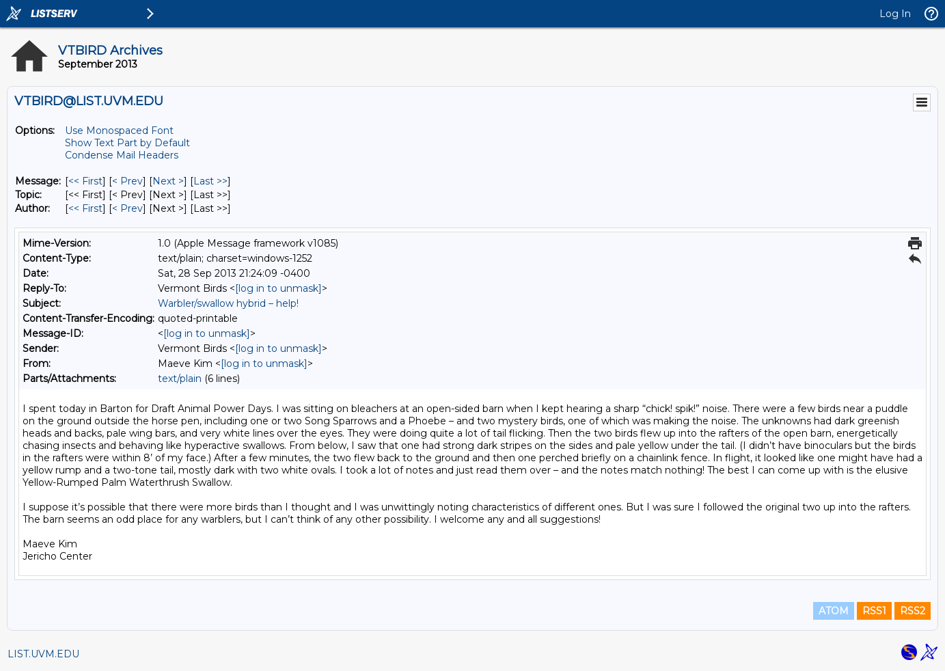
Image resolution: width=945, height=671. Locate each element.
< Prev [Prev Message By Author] (127, 208)
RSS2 (912, 611)
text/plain (180, 378)
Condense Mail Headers (121, 155)
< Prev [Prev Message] (127, 181)
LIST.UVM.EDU (43, 654)
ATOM (834, 611)
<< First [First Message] (85, 181)
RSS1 (874, 611)
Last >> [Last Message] (210, 181)
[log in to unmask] (278, 288)
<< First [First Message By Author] (85, 208)
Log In (895, 14)
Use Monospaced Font (119, 130)
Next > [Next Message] (168, 181)
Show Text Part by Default (127, 143)
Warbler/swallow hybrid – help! (228, 303)
